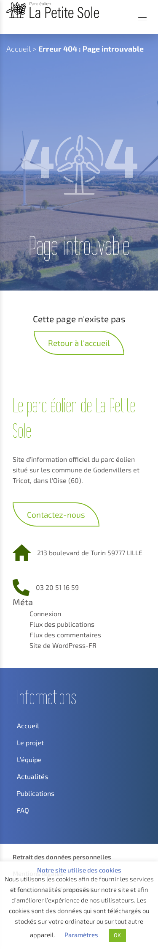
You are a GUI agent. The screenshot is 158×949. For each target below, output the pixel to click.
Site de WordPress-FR (62, 645)
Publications (35, 793)
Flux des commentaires (65, 635)
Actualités (32, 776)
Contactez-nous (56, 514)
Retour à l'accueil (79, 343)
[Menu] (142, 17)
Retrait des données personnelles (62, 857)
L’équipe (29, 759)
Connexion (45, 613)
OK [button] (117, 935)
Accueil (18, 48)
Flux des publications (61, 624)
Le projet (30, 742)
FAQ (23, 810)
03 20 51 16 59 (57, 587)
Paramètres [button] (81, 934)
